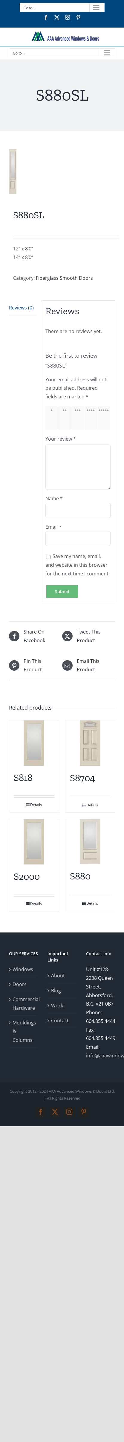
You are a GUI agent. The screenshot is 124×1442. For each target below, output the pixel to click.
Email (53, 527)
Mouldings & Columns (24, 1031)
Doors (20, 984)
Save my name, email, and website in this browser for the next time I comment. (77, 565)
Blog (56, 990)
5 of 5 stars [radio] (105, 417)
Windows (23, 969)
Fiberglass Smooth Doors (64, 278)
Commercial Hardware (24, 1003)
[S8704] (90, 743)
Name (54, 498)
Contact (60, 1020)
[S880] (90, 841)
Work (57, 1005)
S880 (80, 876)
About (58, 975)
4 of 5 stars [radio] (92, 417)
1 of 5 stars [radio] (53, 417)
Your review (60, 439)
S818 (23, 777)
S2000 (27, 876)
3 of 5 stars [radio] (79, 417)
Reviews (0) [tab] (21, 307)
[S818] (34, 743)
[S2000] (34, 841)
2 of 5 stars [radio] (66, 417)
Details (36, 804)
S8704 (82, 778)
